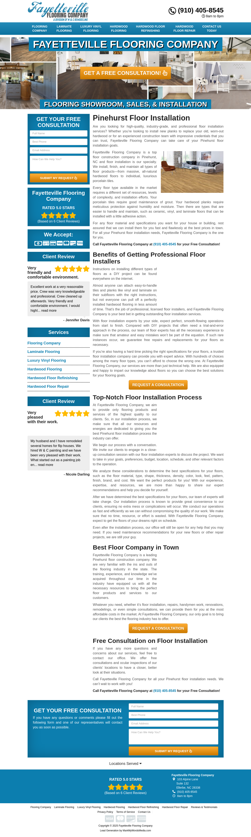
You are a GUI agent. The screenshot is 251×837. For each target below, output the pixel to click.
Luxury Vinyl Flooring (91, 28)
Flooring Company (39, 28)
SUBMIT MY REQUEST (58, 178)
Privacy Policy (105, 812)
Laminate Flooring (64, 28)
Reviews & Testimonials (204, 807)
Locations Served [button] (125, 764)
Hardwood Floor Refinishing (150, 28)
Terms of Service (125, 812)
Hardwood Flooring (119, 28)
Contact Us (144, 812)
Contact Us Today (211, 28)
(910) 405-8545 (196, 10)
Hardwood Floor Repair (185, 28)
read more (49, 310)
